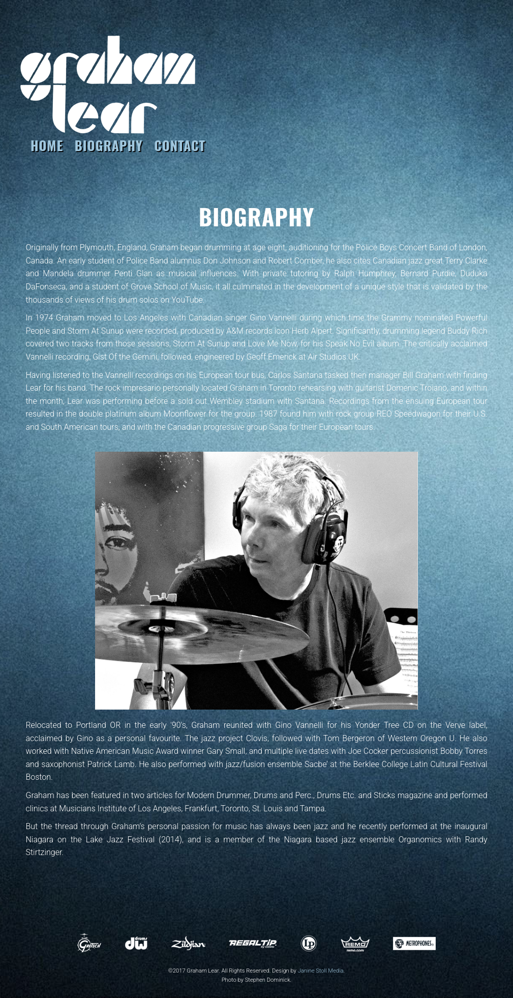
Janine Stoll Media (321, 970)
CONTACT (179, 145)
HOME (47, 145)
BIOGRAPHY (109, 145)
